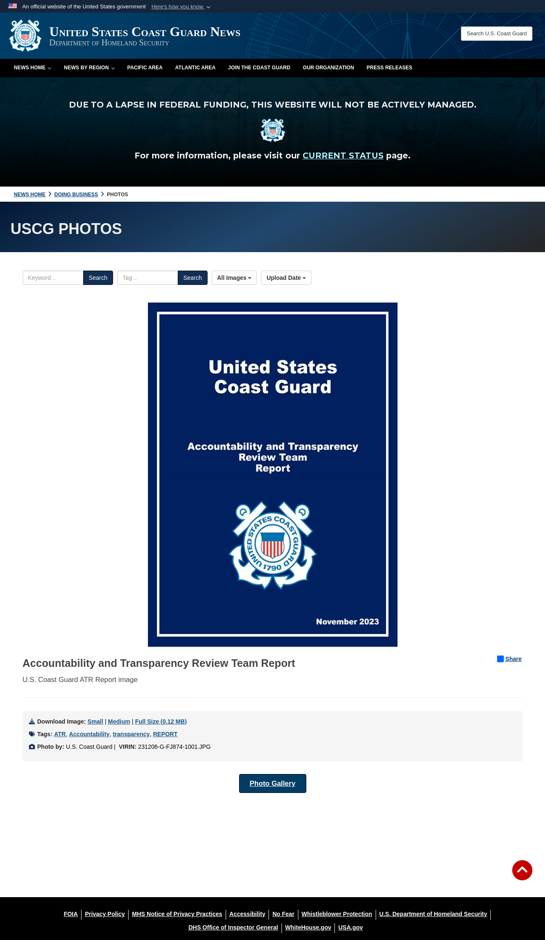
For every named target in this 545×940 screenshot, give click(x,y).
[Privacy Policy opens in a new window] (105, 914)
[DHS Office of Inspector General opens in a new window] (233, 927)
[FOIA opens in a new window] (71, 914)
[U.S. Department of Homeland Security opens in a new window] (433, 914)
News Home (32, 68)
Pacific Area (145, 68)
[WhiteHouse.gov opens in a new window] (308, 927)
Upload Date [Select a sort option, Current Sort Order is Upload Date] (286, 277)
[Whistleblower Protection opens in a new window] (337, 914)
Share (509, 659)
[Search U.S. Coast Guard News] (496, 33)
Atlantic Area (195, 68)
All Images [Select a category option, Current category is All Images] (234, 277)
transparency (131, 734)
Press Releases (390, 68)
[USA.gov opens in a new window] (350, 927)
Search (98, 277)
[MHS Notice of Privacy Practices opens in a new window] (177, 914)
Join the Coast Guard (259, 68)
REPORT (165, 734)
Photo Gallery (272, 783)
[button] (181, 7)
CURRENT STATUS (343, 155)
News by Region (89, 68)
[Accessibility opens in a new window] (247, 914)
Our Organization (328, 68)
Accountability (89, 734)
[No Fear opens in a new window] (283, 914)
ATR (60, 734)
